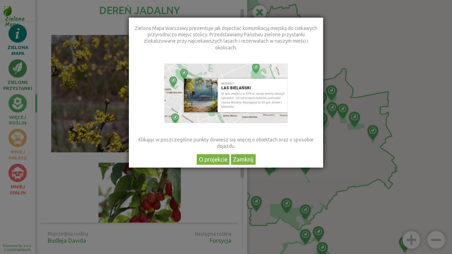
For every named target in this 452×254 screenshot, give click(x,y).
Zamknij (243, 159)
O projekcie (213, 159)
